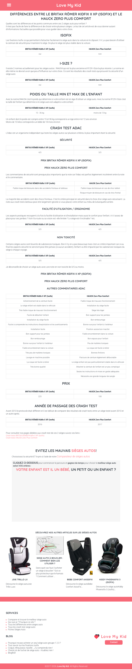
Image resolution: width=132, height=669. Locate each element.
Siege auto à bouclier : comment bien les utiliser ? (50, 561)
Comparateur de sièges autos (73, 456)
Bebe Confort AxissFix (80, 579)
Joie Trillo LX (20, 579)
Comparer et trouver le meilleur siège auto (27, 619)
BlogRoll (12, 653)
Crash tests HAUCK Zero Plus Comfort (21, 438)
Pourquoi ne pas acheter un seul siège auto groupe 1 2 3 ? (34, 643)
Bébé (32, 492)
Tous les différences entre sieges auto (25, 624)
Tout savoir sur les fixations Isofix (23, 645)
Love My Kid (68, 5)
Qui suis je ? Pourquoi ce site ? (21, 622)
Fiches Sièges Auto (16, 629)
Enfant (112, 492)
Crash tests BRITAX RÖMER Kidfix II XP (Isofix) (25, 435)
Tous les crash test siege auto (21, 627)
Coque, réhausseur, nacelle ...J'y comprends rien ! (30, 648)
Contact (114, 642)
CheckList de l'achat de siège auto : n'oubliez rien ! (30, 650)
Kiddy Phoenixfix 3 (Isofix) (109, 581)
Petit (72, 492)
